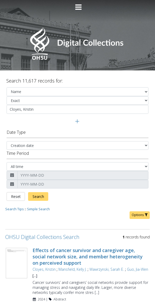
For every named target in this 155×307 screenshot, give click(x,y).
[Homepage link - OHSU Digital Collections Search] (77, 58)
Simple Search (38, 191)
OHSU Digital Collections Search (42, 219)
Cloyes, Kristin (44, 251)
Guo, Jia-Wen (137, 251)
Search (38, 178)
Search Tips (14, 191)
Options (140, 197)
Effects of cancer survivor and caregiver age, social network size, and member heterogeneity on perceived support (88, 238)
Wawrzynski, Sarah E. (106, 251)
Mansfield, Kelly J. (72, 251)
